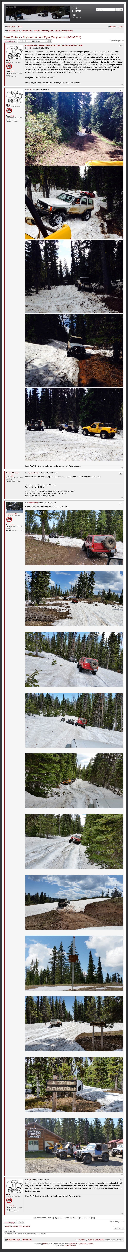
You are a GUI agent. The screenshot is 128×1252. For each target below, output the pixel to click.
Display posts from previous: (48, 1218)
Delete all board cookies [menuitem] (96, 1240)
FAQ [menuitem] (19, 26)
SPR (8, 61)
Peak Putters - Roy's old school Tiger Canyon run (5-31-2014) (42, 37)
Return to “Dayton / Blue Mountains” (17, 1226)
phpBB (44, 1244)
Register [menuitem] (113, 26)
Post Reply (9, 41)
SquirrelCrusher (12, 473)
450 (12, 476)
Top (122, 84)
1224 (12, 525)
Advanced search (121, 9)
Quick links (11, 26)
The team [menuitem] (81, 1240)
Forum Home (27, 1240)
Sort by (71, 1218)
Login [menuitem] (121, 26)
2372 (12, 72)
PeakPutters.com (13, 1240)
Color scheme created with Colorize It (81, 1244)
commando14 (11, 514)
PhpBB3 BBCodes (70, 1245)
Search (117, 9)
